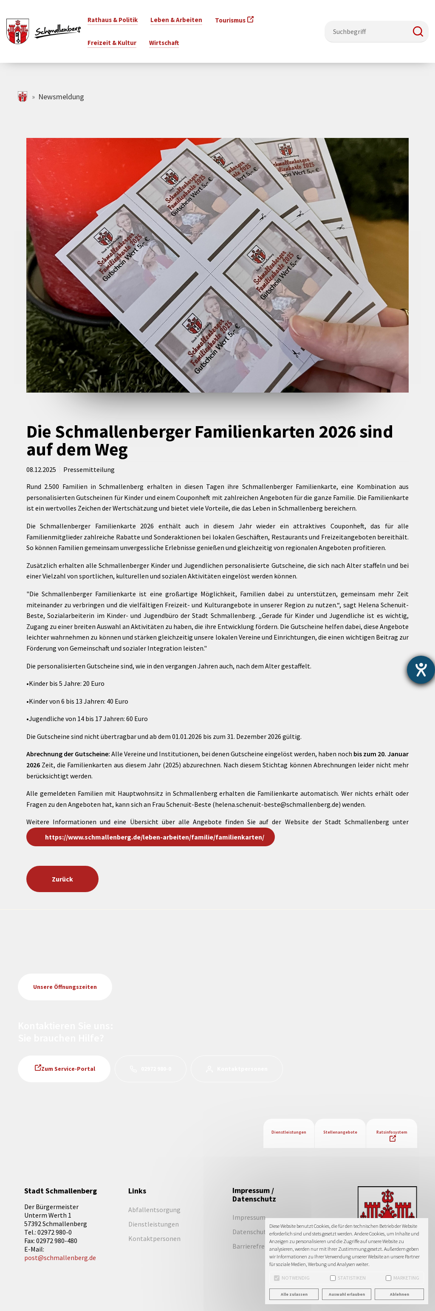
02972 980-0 (156, 1068)
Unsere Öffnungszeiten (65, 987)
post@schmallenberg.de (60, 1257)
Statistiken (348, 1278)
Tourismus (230, 20)
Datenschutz (251, 1231)
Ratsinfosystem (391, 1132)
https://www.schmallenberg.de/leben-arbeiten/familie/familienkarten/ (154, 837)
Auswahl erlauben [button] (347, 1294)
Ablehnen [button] (399, 1294)
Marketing (402, 1278)
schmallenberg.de (23, 96)
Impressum (249, 1217)
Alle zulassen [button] (294, 1294)
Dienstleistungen (288, 1132)
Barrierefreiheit (255, 1246)
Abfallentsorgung (154, 1209)
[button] (418, 31)
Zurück (62, 879)
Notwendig (292, 1278)
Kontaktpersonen (242, 1068)
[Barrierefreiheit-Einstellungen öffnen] (421, 670)
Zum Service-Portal (68, 1068)
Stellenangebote (340, 1132)
